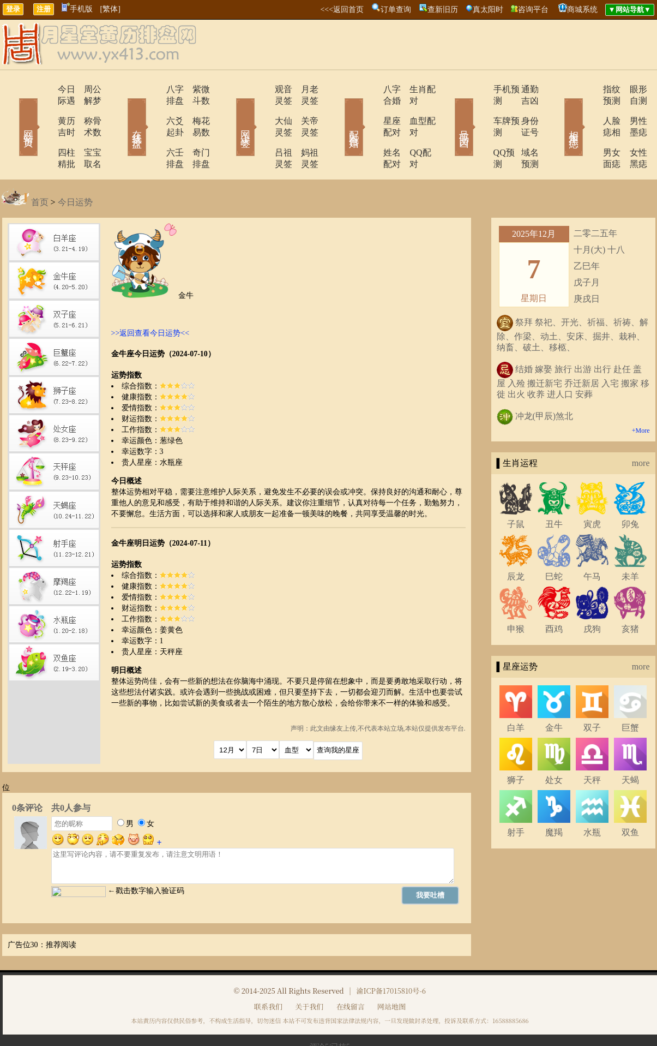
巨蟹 (630, 693)
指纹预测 (588, 89)
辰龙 (516, 542)
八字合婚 (370, 89)
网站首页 (12, 111)
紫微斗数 (195, 89)
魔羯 (554, 798)
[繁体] (110, 9)
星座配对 (370, 109)
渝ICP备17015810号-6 (391, 956)
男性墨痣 (631, 109)
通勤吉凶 (522, 89)
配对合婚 (339, 111)
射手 (516, 798)
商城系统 (582, 9)
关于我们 (309, 972)
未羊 (630, 542)
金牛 (554, 693)
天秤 (592, 745)
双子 (592, 693)
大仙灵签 (261, 109)
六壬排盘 (152, 129)
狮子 (516, 745)
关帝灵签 (304, 109)
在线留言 (350, 972)
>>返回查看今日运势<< (150, 299)
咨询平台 (533, 9)
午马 (592, 542)
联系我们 (268, 972)
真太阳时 (488, 9)
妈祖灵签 (304, 129)
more (641, 428)
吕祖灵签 (261, 129)
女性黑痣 (631, 129)
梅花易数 (195, 109)
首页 (40, 167)
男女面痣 (588, 129)
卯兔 (630, 489)
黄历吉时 (43, 109)
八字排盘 (152, 89)
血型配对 (413, 109)
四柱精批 (43, 129)
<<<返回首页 (342, 9)
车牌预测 (479, 109)
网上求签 (230, 111)
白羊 (516, 693)
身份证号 (522, 109)
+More (641, 396)
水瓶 (592, 798)
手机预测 (479, 89)
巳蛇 (554, 542)
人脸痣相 (588, 109)
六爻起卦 (152, 109)
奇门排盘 (195, 129)
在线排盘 (121, 111)
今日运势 (75, 167)
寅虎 (592, 489)
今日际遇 (43, 89)
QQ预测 (477, 129)
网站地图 (391, 972)
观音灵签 (261, 89)
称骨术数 (86, 109)
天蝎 (630, 745)
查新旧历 (442, 9)
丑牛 (554, 489)
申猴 (516, 594)
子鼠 (516, 489)
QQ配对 (411, 129)
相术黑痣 (557, 111)
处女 (554, 745)
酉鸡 (554, 594)
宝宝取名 (86, 129)
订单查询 (396, 9)
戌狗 (592, 594)
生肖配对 (413, 89)
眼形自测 (631, 89)
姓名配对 (370, 129)
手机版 (77, 9)
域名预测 (522, 129)
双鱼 (630, 798)
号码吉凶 (448, 111)
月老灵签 (304, 89)
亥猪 (630, 594)
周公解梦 (86, 89)
